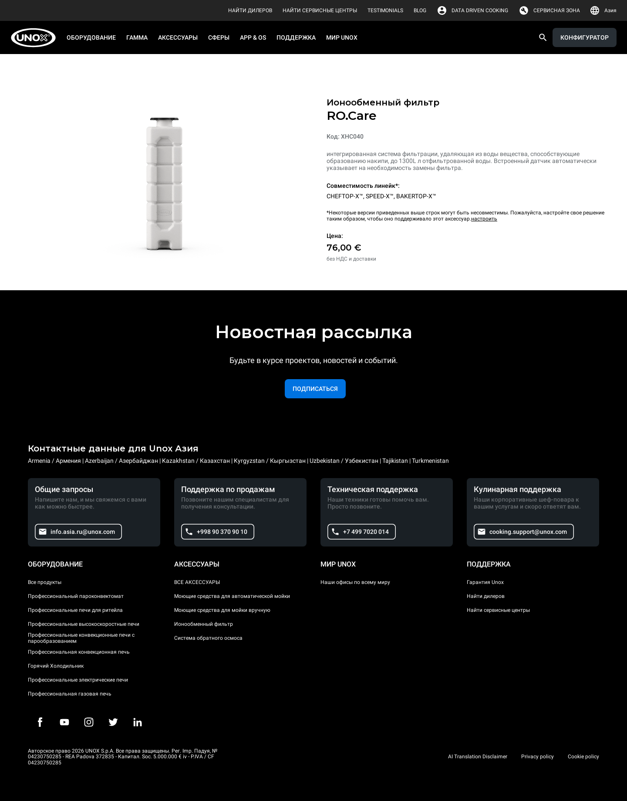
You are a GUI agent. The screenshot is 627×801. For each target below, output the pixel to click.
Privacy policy (537, 756)
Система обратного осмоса (208, 638)
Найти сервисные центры (498, 610)
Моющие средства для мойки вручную (222, 610)
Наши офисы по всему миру (355, 582)
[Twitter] (113, 722)
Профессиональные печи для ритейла (75, 610)
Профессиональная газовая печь (69, 694)
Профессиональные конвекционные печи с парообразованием (81, 638)
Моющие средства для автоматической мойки (232, 596)
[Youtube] (64, 722)
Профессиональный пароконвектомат (76, 596)
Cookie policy (583, 756)
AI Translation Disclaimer (477, 756)
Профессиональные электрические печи (78, 680)
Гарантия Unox (485, 582)
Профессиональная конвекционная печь (79, 652)
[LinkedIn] (137, 722)
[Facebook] (40, 722)
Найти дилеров (486, 596)
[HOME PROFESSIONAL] (35, 38)
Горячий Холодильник (56, 666)
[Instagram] (89, 722)
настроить (484, 219)
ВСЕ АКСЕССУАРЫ (197, 582)
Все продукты (44, 582)
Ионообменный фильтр (203, 624)
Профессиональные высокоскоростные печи (83, 624)
